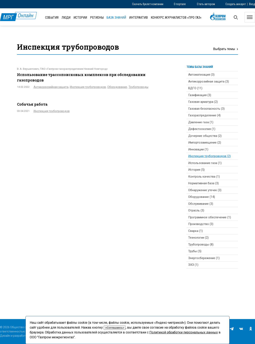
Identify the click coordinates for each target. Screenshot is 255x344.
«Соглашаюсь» (114, 327)
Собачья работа (32, 104)
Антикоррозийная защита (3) (208, 81)
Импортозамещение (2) (204, 142)
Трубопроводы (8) (201, 244)
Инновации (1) (198, 149)
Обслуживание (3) (200, 204)
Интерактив (138, 17)
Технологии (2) (198, 237)
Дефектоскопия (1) (201, 129)
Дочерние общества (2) (205, 136)
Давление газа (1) (200, 122)
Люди (66, 17)
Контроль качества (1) (204, 176)
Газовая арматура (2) (203, 102)
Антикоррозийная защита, (51, 87)
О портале (180, 4)
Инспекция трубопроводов (52, 111)
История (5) (196, 169)
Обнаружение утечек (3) (204, 190)
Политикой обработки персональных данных (183, 332)
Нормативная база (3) (203, 183)
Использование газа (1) (205, 163)
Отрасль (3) (196, 210)
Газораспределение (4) (204, 115)
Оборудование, (117, 87)
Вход (252, 4)
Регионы (97, 17)
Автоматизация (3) (201, 74)
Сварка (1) (195, 231)
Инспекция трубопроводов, (88, 87)
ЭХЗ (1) (193, 265)
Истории (80, 17)
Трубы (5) (194, 251)
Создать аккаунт (235, 4)
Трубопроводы (138, 87)
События (51, 17)
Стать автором (206, 4)
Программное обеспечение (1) (209, 217)
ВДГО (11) (195, 88)
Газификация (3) (199, 95)
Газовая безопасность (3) (206, 108)
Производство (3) (200, 224)
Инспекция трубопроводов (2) (209, 156)
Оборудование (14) (201, 197)
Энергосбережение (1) (204, 258)
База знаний (116, 17)
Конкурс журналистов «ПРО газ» (176, 17)
